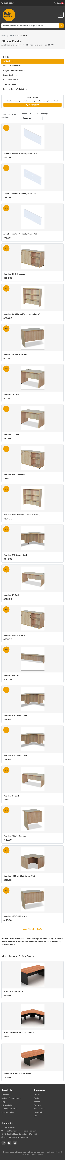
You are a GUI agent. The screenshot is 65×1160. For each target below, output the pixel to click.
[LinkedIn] (9, 1143)
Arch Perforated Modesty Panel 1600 (20, 234)
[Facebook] (3, 1143)
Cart (59, 3)
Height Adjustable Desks (14, 70)
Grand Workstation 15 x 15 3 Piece (18, 1032)
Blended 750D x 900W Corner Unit (19, 876)
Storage (37, 1105)
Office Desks (8, 61)
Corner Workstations (12, 66)
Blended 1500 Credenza (14, 475)
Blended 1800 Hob (11, 675)
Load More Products (32, 929)
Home (3, 36)
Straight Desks (9, 84)
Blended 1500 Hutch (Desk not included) (21, 515)
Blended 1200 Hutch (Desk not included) (21, 314)
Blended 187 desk (11, 796)
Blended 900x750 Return (15, 916)
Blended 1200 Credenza (14, 274)
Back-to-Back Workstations (15, 89)
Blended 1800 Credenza (14, 635)
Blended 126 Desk (11, 394)
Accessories (39, 1109)
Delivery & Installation (11, 1098)
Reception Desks (10, 80)
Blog (3, 1102)
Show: (24, 113)
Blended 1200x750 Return (15, 354)
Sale (36, 1116)
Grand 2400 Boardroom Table (17, 1073)
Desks (11, 36)
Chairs (37, 1095)
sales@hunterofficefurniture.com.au (20, 1131)
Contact (5, 1095)
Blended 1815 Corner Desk (15, 715)
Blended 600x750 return (14, 836)
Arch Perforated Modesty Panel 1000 (20, 153)
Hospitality (39, 1112)
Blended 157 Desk (11, 595)
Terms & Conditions (9, 1109)
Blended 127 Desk (11, 434)
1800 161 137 (7, 3)
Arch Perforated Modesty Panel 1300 (20, 194)
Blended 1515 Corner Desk (15, 555)
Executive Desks (10, 75)
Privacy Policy (7, 1105)
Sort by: (44, 113)
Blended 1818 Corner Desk (15, 756)
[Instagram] (15, 1143)
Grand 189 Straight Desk (14, 991)
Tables (37, 1102)
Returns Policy (7, 1112)
